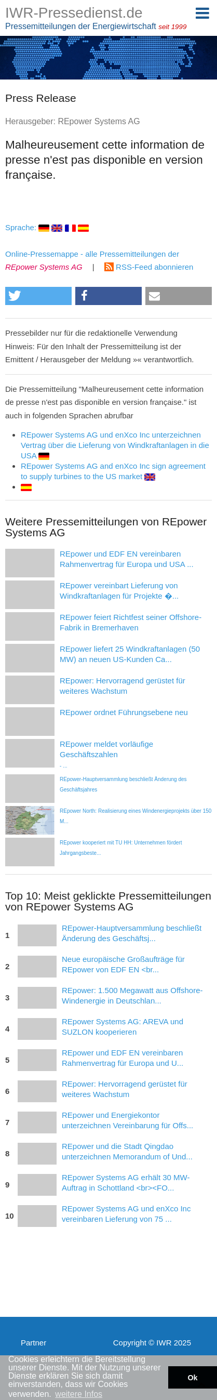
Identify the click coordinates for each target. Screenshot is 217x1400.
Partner (33, 1342)
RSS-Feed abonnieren (148, 266)
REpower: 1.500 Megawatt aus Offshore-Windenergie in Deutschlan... (132, 995)
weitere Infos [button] (78, 1394)
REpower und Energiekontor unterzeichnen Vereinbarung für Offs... (127, 1120)
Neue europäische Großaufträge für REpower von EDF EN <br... (123, 964)
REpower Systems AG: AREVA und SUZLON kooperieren (122, 1026)
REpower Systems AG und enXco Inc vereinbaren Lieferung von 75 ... (126, 1213)
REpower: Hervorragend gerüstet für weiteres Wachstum (124, 1089)
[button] (38, 296)
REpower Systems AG (99, 121)
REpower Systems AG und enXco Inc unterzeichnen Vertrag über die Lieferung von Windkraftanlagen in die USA (115, 445)
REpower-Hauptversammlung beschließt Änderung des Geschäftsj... (131, 933)
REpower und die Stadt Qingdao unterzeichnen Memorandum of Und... (127, 1151)
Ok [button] (192, 1377)
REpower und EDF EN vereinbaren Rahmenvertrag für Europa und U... (122, 1057)
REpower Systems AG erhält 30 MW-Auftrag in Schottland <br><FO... (125, 1182)
